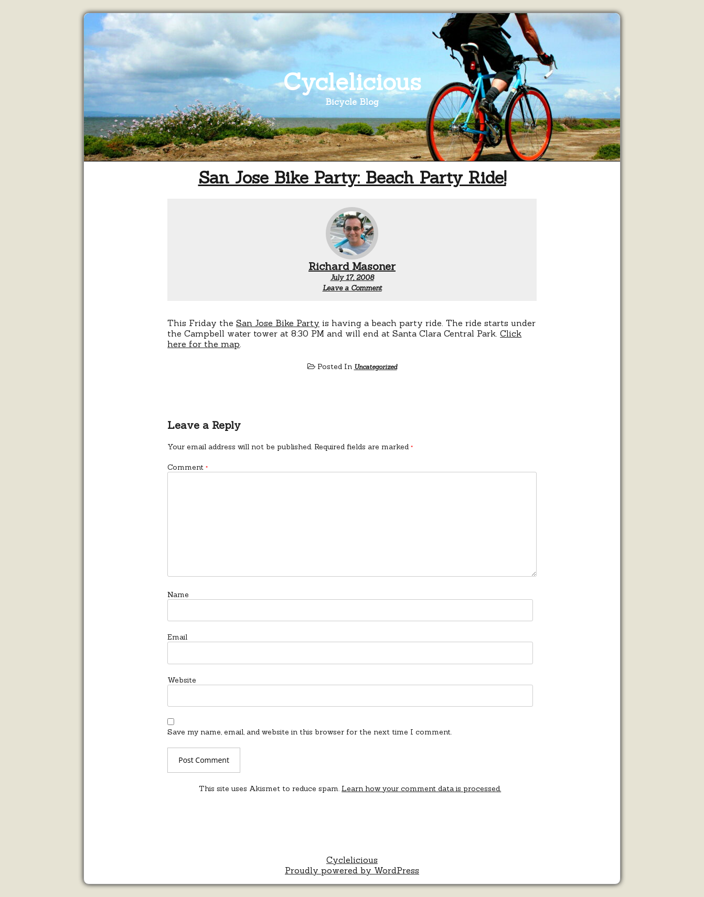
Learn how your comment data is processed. (421, 788)
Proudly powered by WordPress (352, 870)
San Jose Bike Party (277, 323)
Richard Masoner (352, 266)
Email (177, 637)
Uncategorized (375, 367)
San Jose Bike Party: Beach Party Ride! (352, 177)
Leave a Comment (352, 288)
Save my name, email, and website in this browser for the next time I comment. (309, 732)
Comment (187, 467)
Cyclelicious (352, 81)
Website (181, 680)
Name (178, 594)
